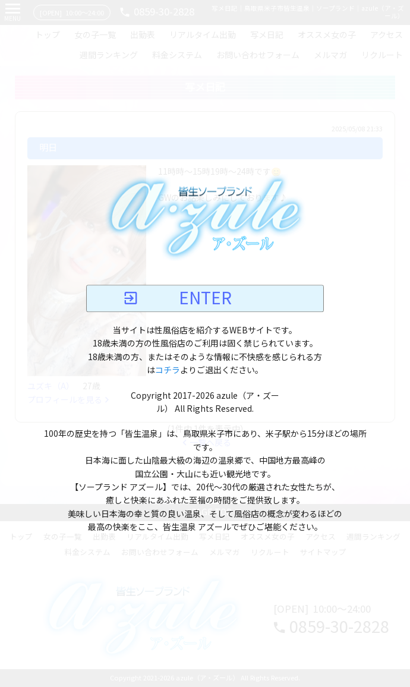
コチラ (167, 370)
